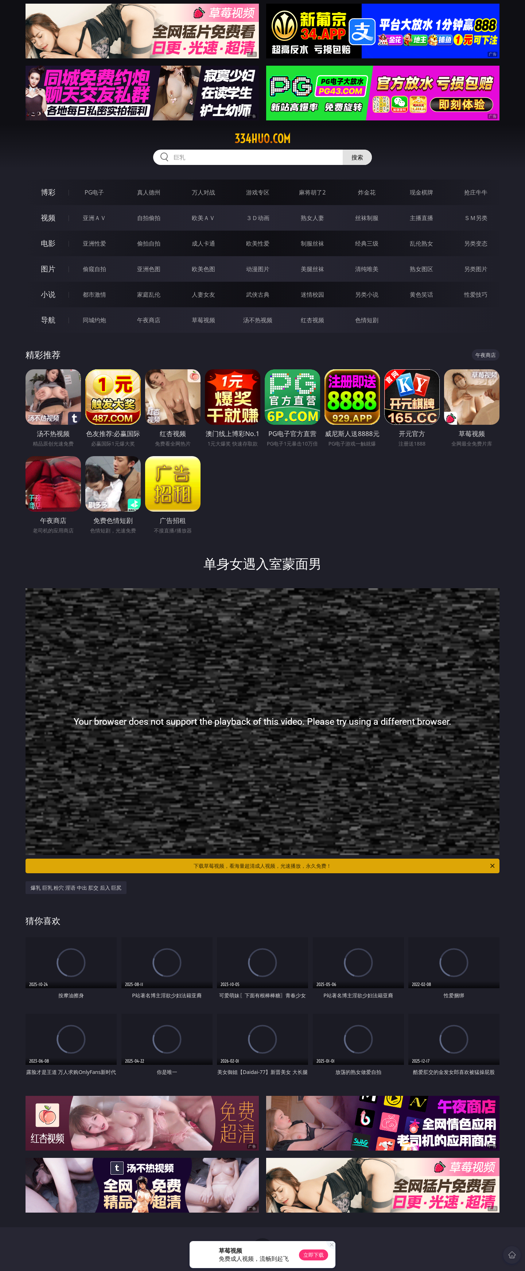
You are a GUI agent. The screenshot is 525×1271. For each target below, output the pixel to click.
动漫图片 (257, 269)
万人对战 (203, 192)
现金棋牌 (421, 192)
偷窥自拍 (94, 269)
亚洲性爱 (94, 243)
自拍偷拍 (148, 218)
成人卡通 (203, 243)
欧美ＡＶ (203, 218)
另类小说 (366, 294)
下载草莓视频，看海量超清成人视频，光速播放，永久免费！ (345, 866)
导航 (48, 320)
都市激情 (94, 294)
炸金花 (367, 192)
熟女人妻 (312, 218)
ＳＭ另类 (475, 218)
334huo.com (262, 138)
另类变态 (475, 243)
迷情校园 (312, 294)
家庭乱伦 (148, 294)
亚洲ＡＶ (94, 218)
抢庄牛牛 (475, 192)
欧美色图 (203, 269)
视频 (48, 218)
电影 (48, 243)
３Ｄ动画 (257, 218)
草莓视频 (203, 320)
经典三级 (366, 243)
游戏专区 (257, 192)
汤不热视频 (257, 320)
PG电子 (94, 192)
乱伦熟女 (421, 243)
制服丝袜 (312, 243)
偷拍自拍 (148, 243)
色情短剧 (366, 320)
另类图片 (475, 269)
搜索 (357, 157)
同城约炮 (94, 320)
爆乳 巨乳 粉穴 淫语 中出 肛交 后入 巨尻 (76, 887)
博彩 (48, 192)
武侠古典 (257, 294)
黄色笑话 (421, 294)
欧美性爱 (257, 243)
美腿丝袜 (312, 269)
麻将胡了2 (312, 192)
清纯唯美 (366, 269)
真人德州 (148, 192)
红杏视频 (312, 320)
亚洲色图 (148, 269)
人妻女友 (203, 294)
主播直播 (421, 218)
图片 (48, 269)
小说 (48, 294)
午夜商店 (148, 320)
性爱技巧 (475, 294)
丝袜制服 (366, 218)
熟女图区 (421, 269)
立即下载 (313, 1254)
